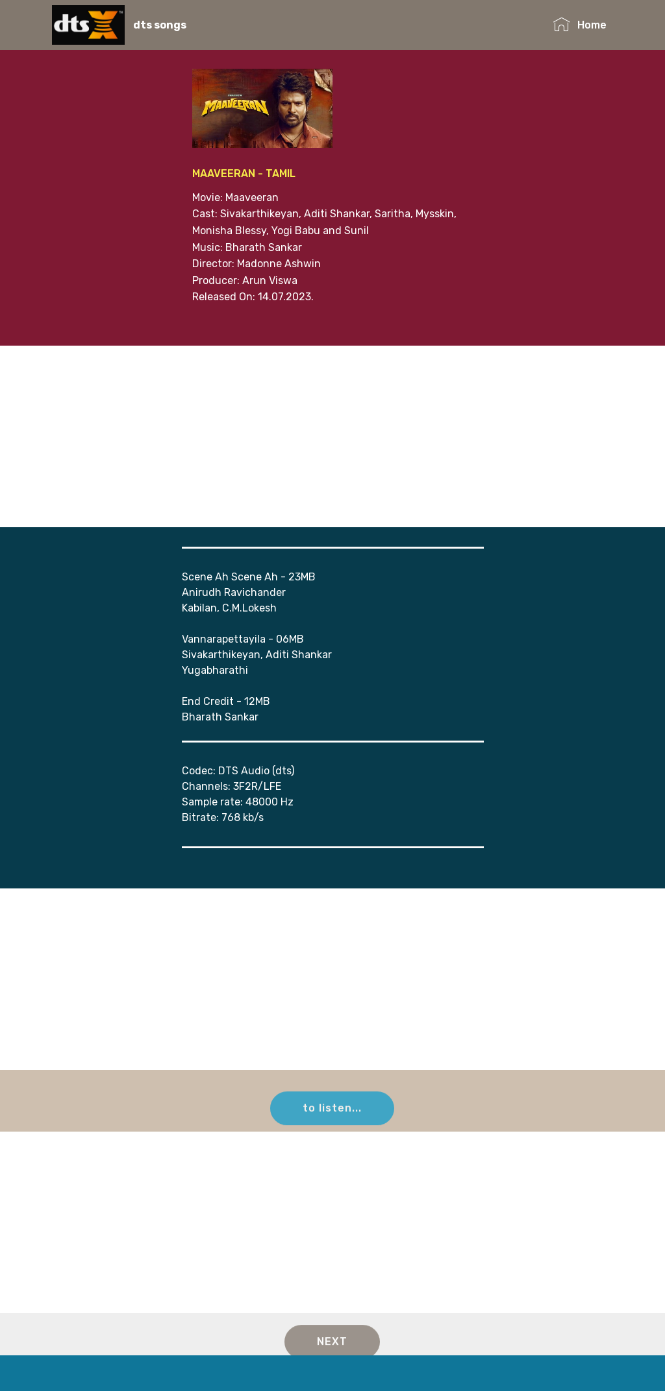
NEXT (332, 1349)
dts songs (159, 25)
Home (579, 25)
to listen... (332, 1116)
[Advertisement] (332, 436)
